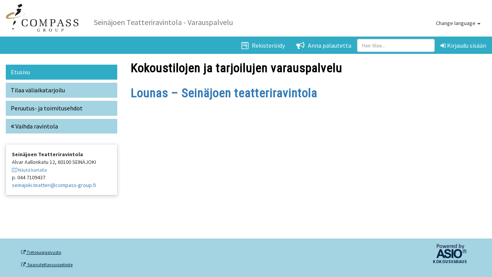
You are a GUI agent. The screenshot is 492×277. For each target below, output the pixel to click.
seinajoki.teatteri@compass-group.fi (54, 185)
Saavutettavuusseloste (47, 264)
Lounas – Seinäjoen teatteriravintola (224, 93)
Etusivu (20, 72)
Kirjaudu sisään (463, 45)
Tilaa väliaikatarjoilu (38, 90)
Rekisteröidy (263, 45)
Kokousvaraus (450, 262)
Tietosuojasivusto (41, 252)
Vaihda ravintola (34, 126)
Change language (458, 23)
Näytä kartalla (29, 170)
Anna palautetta (323, 45)
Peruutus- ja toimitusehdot (47, 108)
